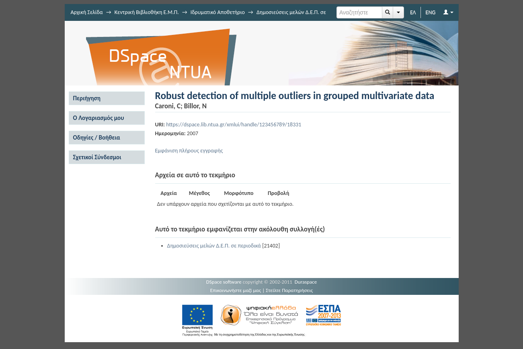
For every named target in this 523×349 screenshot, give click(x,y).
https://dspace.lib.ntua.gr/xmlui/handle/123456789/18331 (233, 124)
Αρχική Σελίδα (87, 12)
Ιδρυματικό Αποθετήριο (218, 12)
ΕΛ (413, 12)
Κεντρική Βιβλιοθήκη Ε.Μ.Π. (147, 12)
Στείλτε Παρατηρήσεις (289, 290)
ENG (431, 12)
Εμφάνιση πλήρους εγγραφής (189, 150)
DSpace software (224, 282)
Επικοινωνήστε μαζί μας (235, 290)
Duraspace (306, 282)
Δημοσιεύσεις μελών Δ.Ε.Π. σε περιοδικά (214, 245)
